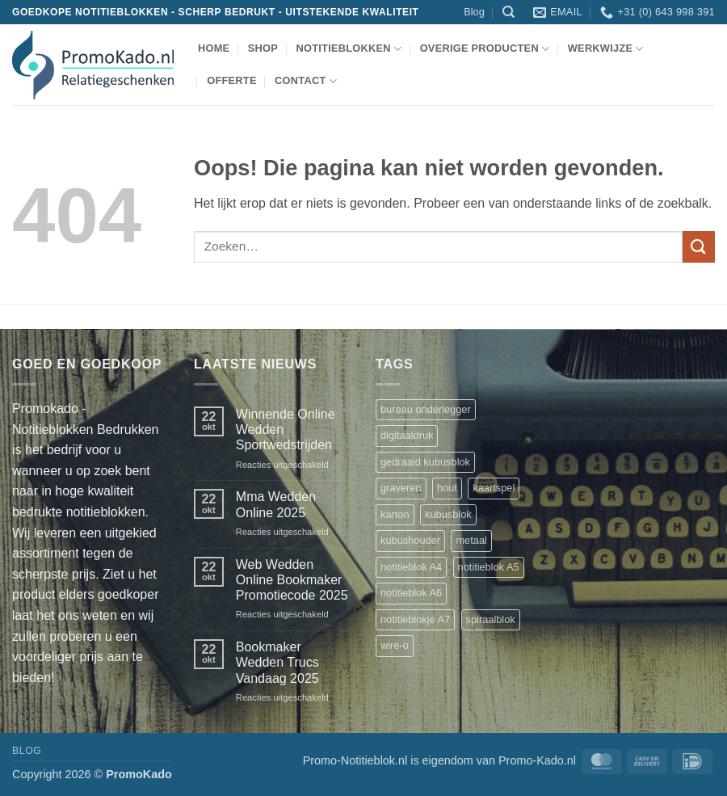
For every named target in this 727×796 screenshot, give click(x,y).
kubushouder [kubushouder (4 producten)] (410, 540)
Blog (474, 12)
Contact (306, 81)
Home (213, 48)
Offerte (232, 80)
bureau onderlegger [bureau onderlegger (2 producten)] (425, 409)
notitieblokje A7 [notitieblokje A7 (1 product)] (415, 619)
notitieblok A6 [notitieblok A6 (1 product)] (411, 593)
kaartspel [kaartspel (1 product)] (494, 488)
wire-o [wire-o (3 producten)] (394, 645)
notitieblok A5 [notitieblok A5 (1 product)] (488, 567)
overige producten (485, 49)
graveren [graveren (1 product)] (401, 488)
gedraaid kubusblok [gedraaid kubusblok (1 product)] (425, 462)
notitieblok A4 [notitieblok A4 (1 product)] (411, 567)
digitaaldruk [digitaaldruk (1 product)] (406, 435)
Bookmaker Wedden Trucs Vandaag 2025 (277, 662)
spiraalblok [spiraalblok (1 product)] (490, 619)
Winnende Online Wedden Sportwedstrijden (285, 429)
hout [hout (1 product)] (447, 488)
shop (263, 48)
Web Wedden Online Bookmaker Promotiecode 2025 (292, 580)
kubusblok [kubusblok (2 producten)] (448, 514)
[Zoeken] (508, 12)
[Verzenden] (699, 247)
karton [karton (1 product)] (395, 514)
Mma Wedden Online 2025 (276, 504)
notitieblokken (348, 49)
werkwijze (606, 49)
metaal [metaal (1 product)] (471, 540)
